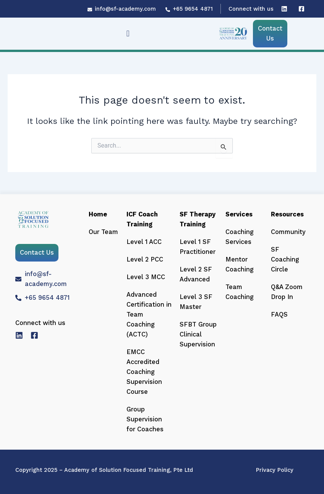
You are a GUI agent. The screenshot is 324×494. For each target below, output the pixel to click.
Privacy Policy (274, 469)
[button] (127, 33)
